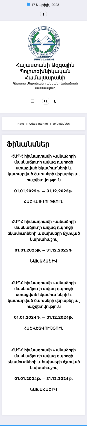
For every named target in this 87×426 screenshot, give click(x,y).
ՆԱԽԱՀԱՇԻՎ (43, 261)
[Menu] (32, 101)
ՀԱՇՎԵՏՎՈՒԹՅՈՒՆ (43, 202)
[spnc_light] (55, 101)
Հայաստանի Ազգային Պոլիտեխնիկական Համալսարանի (45, 71)
